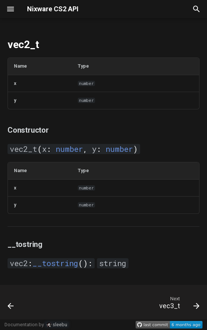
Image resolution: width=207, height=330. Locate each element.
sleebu (57, 324)
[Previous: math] (11, 304)
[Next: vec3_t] (177, 304)
